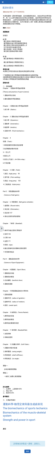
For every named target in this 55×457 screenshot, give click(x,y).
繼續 (27, 451)
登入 (50, 2)
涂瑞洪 (8, 28)
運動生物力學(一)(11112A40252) (13, 12)
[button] (44, 2)
